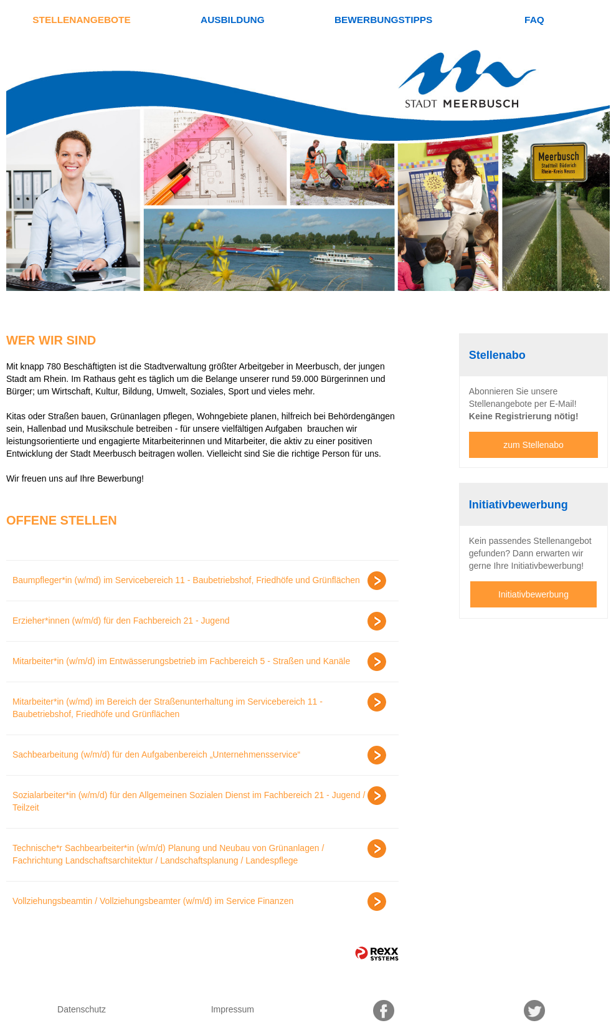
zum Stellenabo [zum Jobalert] (533, 445)
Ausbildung (233, 19)
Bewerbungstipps (383, 19)
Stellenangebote (81, 19)
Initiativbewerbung (533, 594)
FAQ (534, 19)
